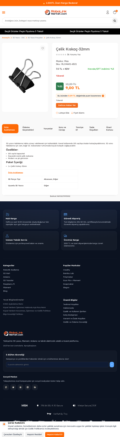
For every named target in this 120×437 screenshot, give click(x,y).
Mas (66, 61)
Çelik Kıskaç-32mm (53, 38)
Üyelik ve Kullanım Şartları (74, 311)
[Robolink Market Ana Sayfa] (60, 334)
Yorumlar (48, 128)
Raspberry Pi (9, 284)
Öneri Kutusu (109, 128)
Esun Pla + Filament (71, 280)
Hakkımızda (68, 308)
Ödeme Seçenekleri (28, 128)
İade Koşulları (94, 128)
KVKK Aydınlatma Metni (13, 304)
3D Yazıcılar (8, 280)
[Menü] (3, 13)
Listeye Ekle (62, 113)
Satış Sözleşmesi (70, 315)
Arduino (6, 277)
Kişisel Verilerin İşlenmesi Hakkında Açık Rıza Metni (24, 307)
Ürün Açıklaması (9, 128)
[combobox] (60, 21)
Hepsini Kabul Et (54, 434)
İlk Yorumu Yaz (74, 54)
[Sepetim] (114, 12)
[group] (25, 77)
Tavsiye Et (79, 128)
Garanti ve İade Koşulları (74, 318)
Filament (7, 287)
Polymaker (68, 277)
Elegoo (66, 287)
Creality (66, 270)
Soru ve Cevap (62, 128)
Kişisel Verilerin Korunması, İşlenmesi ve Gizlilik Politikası (27, 311)
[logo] (56, 12)
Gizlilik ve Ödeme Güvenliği (75, 322)
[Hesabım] (107, 12)
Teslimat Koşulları (71, 304)
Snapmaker (68, 284)
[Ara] (114, 20)
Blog (5, 291)
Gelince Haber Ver (67, 105)
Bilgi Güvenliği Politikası (13, 314)
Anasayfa (6, 38)
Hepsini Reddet (34, 434)
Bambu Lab (68, 273)
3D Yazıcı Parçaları (35, 38)
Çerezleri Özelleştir (13, 434)
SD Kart (6, 273)
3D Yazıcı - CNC (19, 38)
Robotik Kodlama (11, 270)
